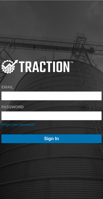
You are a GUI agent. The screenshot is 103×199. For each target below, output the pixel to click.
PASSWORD (12, 107)
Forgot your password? (18, 125)
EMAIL (7, 87)
